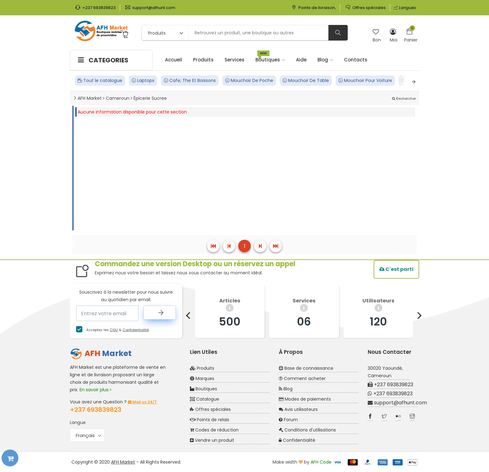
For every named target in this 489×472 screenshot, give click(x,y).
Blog (325, 59)
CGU (114, 329)
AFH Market (123, 462)
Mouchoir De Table (306, 80)
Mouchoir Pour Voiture (365, 80)
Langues (405, 8)
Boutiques (270, 57)
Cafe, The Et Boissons (190, 80)
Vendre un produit (212, 440)
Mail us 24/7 (142, 402)
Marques (202, 378)
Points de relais (209, 420)
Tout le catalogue (100, 80)
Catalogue (204, 399)
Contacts (355, 59)
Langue (78, 422)
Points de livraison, (314, 8)
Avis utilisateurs (298, 409)
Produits (203, 59)
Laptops (143, 80)
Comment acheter (302, 378)
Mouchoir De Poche (249, 80)
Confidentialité (136, 329)
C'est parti (396, 269)
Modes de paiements (305, 399)
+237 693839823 (95, 8)
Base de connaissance (306, 368)
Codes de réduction (214, 430)
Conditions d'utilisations (307, 430)
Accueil (173, 59)
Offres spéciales (366, 8)
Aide (301, 59)
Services (234, 59)
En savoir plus (95, 390)
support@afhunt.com (150, 8)
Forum (288, 420)
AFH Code (321, 462)
